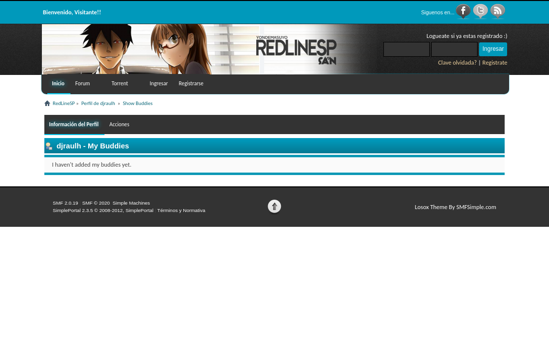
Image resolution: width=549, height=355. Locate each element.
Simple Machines (131, 203)
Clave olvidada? (457, 62)
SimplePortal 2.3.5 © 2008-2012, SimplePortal (103, 210)
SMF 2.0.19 (65, 203)
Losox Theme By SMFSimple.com (455, 207)
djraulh (69, 146)
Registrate (495, 62)
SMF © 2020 (96, 203)
